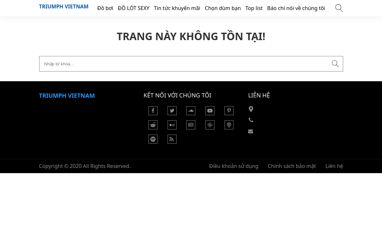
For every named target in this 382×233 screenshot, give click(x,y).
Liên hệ (334, 166)
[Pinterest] (229, 113)
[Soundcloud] (190, 113)
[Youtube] (209, 113)
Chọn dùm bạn (223, 8)
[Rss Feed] (172, 141)
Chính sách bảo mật (292, 166)
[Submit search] (335, 64)
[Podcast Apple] (229, 127)
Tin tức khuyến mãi (177, 8)
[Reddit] (153, 127)
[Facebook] (153, 113)
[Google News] (190, 127)
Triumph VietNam (64, 6)
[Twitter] (172, 113)
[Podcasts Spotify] (153, 141)
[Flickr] (172, 127)
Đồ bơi (105, 8)
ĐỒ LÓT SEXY (133, 8)
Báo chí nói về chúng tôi (296, 8)
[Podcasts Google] (209, 127)
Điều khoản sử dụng (233, 166)
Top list (254, 8)
